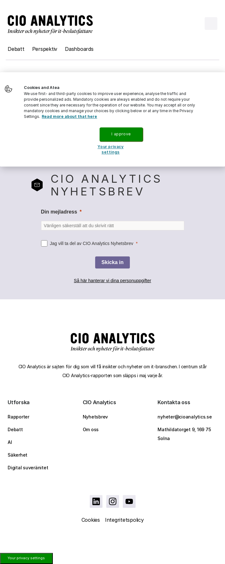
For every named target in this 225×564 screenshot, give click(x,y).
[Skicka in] (112, 262)
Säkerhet (17, 455)
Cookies (90, 520)
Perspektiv (45, 49)
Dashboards (79, 49)
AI (10, 442)
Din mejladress (59, 211)
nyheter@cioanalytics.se (185, 416)
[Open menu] (211, 23)
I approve (120, 134)
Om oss (91, 429)
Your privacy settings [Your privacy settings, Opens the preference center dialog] (110, 149)
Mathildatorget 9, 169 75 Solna (184, 434)
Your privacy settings (26, 558)
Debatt (16, 49)
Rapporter (18, 416)
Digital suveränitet (28, 467)
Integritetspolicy (124, 520)
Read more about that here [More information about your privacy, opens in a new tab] (69, 116)
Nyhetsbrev (95, 416)
